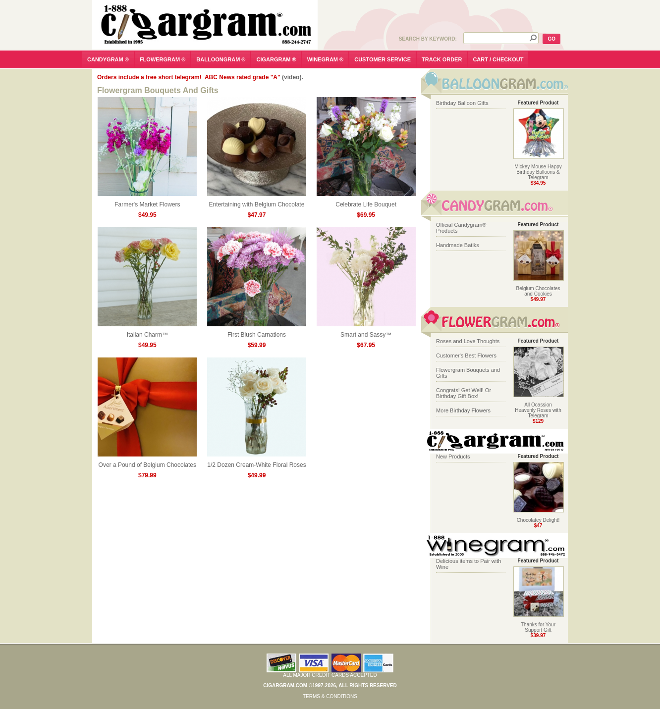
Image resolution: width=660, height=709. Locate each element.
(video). (292, 77)
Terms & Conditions (330, 696)
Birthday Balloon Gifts (462, 103)
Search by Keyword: (428, 39)
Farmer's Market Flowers (147, 202)
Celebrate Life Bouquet (366, 202)
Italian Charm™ (147, 332)
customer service (382, 59)
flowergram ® (162, 59)
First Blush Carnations (256, 332)
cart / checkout (498, 59)
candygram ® (108, 59)
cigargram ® (276, 59)
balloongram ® (220, 59)
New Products (453, 456)
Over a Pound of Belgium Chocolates (147, 462)
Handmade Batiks (457, 245)
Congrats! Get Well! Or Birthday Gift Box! (463, 393)
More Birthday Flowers (463, 410)
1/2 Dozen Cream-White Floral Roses (256, 462)
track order (442, 59)
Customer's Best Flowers (466, 355)
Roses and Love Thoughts (467, 341)
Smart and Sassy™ (366, 332)
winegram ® (325, 59)
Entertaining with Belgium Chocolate (256, 202)
